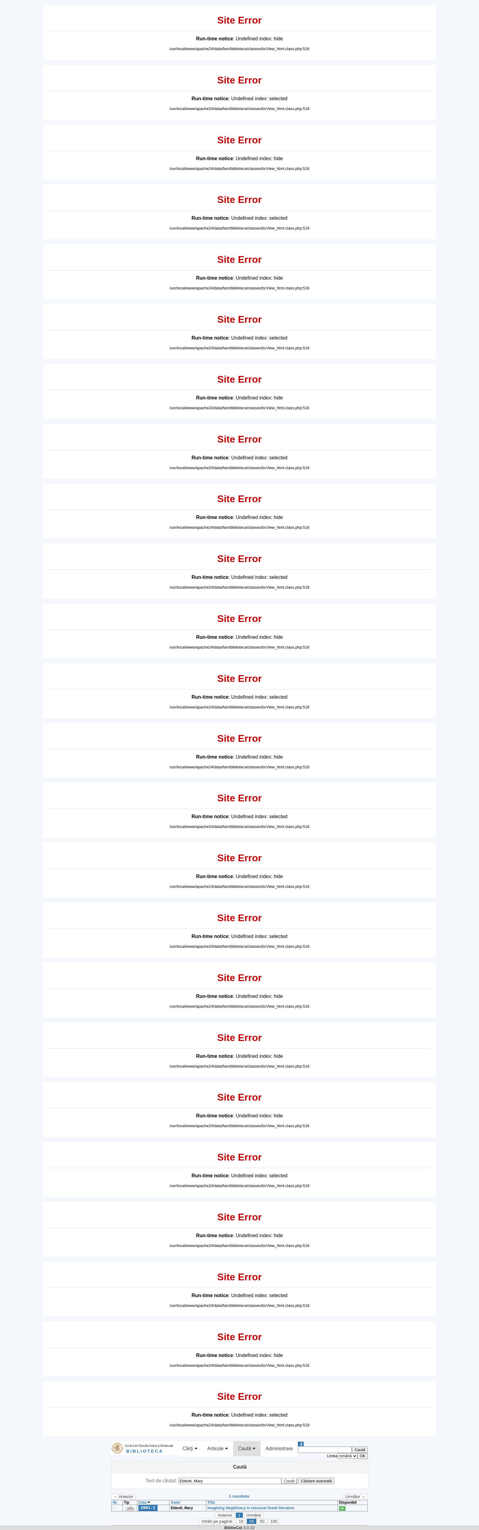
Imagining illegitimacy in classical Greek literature (250, 1508)
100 (273, 1521)
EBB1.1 (148, 1507)
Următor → (355, 1496)
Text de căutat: (162, 1480)
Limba (332, 1456)
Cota (144, 1502)
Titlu (211, 1502)
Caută (247, 1448)
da (342, 1508)
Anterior (225, 1515)
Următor (253, 1515)
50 (262, 1521)
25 (251, 1521)
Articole (218, 1448)
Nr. (115, 1502)
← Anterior (123, 1496)
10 (241, 1521)
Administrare (279, 1448)
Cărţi (190, 1448)
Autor (176, 1502)
